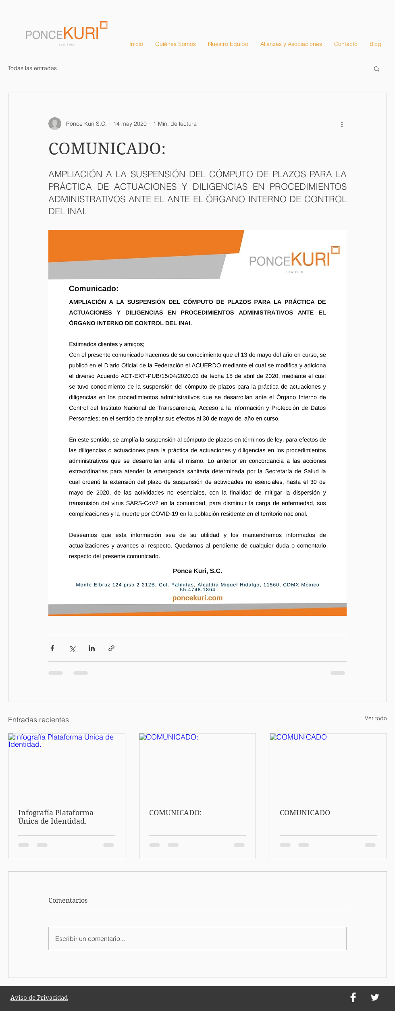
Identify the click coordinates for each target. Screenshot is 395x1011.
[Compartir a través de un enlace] (111, 648)
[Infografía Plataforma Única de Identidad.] (66, 766)
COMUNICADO (305, 812)
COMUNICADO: (175, 812)
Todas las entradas (32, 68)
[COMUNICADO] (328, 766)
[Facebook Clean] (353, 997)
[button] (376, 68)
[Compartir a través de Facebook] (52, 648)
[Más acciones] (342, 123)
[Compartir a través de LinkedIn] (92, 648)
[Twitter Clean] (375, 997)
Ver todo (376, 718)
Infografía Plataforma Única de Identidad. (56, 816)
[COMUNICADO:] (197, 766)
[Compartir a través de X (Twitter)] (72, 648)
